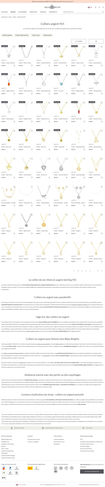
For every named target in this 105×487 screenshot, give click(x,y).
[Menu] (78, 41)
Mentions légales (85, 446)
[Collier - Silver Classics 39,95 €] (26, 56)
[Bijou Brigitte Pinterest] (72, 468)
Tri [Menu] (96, 41)
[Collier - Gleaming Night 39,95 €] (78, 168)
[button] (95, 7)
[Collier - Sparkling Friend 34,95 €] (96, 56)
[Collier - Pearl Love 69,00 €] (43, 168)
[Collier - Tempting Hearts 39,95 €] (78, 140)
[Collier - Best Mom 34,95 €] (8, 168)
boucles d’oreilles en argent (79, 304)
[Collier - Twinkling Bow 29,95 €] (43, 196)
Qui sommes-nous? (59, 441)
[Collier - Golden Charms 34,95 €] (96, 252)
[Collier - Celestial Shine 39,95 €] (26, 168)
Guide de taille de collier (8, 458)
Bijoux (13, 12)
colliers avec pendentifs (43, 344)
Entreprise (57, 444)
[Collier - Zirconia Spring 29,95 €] (61, 56)
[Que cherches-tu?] (83, 11)
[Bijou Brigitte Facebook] (66, 468)
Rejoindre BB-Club (6, 439)
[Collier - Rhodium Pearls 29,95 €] (96, 196)
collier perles (58, 344)
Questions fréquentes (7, 451)
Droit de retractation (86, 448)
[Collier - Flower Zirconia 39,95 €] (96, 112)
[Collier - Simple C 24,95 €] (96, 224)
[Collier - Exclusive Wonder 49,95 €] (43, 56)
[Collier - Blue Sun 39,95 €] (8, 140)
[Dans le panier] (14, 65)
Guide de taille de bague (8, 455)
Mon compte (5, 448)
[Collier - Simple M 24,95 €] (8, 252)
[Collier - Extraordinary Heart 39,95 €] (96, 140)
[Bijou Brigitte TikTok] (56, 468)
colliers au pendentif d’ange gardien (13, 353)
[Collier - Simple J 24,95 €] (78, 224)
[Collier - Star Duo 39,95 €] (43, 140)
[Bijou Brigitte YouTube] (56, 471)
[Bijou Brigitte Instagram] (61, 468)
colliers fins (22, 362)
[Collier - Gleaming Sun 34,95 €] (8, 112)
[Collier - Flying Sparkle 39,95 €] (96, 84)
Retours (3, 446)
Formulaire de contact (34, 439)
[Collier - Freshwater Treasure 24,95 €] (26, 196)
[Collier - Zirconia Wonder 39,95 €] (61, 168)
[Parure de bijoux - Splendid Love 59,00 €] (78, 196)
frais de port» (49, 484)
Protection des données (86, 444)
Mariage (43, 12)
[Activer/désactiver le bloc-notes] (14, 47)
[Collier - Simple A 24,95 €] (61, 224)
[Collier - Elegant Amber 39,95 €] (8, 84)
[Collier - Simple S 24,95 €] (26, 252)
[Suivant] (101, 270)
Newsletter (4, 453)
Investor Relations (59, 439)
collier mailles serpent (33, 331)
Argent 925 (33, 12)
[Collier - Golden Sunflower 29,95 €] (61, 112)
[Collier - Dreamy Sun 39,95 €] (26, 140)
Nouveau (4, 12)
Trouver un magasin (33, 441)
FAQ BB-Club (5, 441)
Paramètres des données (87, 451)
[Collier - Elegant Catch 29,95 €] (26, 112)
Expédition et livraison (7, 444)
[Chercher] (103, 12)
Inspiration (53, 12)
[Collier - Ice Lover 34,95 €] (61, 84)
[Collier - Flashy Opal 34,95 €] (43, 224)
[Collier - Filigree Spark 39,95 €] (78, 84)
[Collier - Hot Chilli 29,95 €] (78, 112)
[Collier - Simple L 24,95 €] (8, 224)
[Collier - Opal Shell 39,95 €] (61, 140)
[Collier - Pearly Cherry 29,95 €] (78, 56)
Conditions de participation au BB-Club (91, 441)
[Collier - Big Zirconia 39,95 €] (26, 224)
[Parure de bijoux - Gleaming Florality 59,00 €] (8, 196)
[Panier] (103, 7)
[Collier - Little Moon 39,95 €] (96, 168)
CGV (81, 439)
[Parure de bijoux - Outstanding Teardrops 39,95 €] (61, 196)
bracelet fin (46, 355)
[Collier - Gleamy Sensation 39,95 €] (26, 84)
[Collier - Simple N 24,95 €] (43, 252)
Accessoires (22, 12)
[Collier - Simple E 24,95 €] (61, 252)
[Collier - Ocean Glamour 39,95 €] (8, 56)
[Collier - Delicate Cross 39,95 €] (43, 112)
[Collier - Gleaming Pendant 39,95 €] (43, 84)
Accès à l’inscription (92, 471)
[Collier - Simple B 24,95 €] (78, 252)
